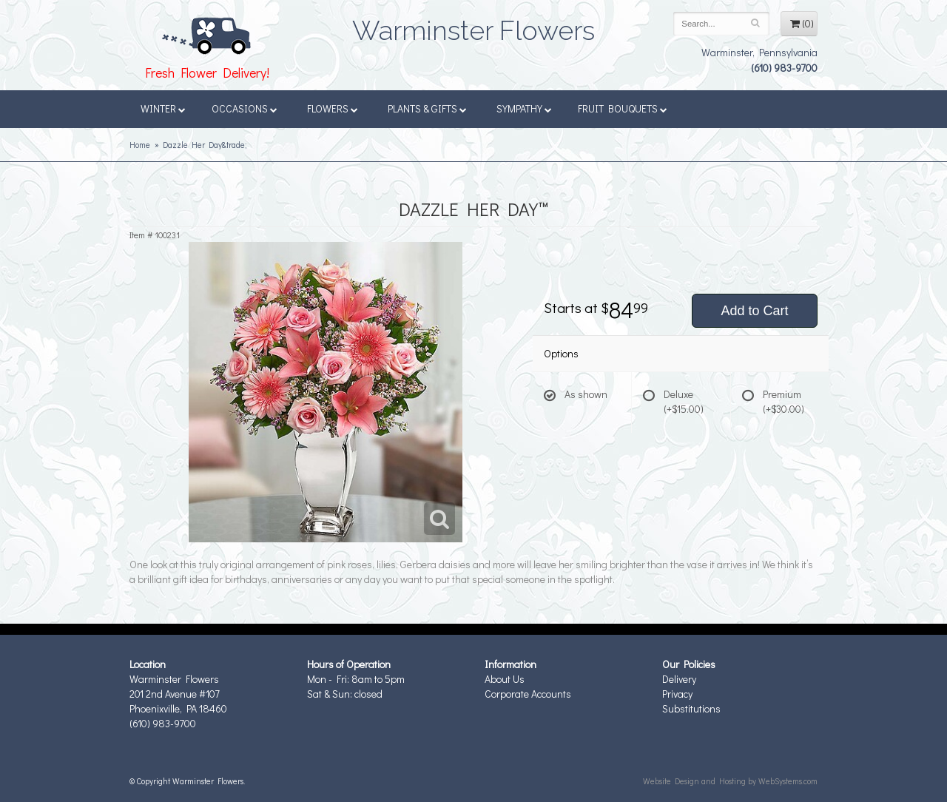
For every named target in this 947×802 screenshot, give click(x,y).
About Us (505, 679)
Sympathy (524, 108)
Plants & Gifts (427, 108)
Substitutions (691, 708)
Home (139, 144)
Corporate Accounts (528, 694)
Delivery (679, 679)
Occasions (244, 108)
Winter (163, 108)
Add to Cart (754, 310)
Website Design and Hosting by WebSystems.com (730, 780)
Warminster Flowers (473, 26)
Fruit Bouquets (622, 108)
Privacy (677, 694)
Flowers (332, 108)
